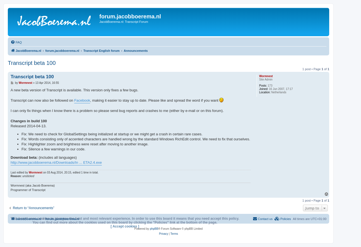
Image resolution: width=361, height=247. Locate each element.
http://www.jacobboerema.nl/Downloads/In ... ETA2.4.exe (56, 162)
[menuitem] (16, 42)
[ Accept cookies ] (125, 226)
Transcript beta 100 (32, 63)
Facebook (82, 100)
